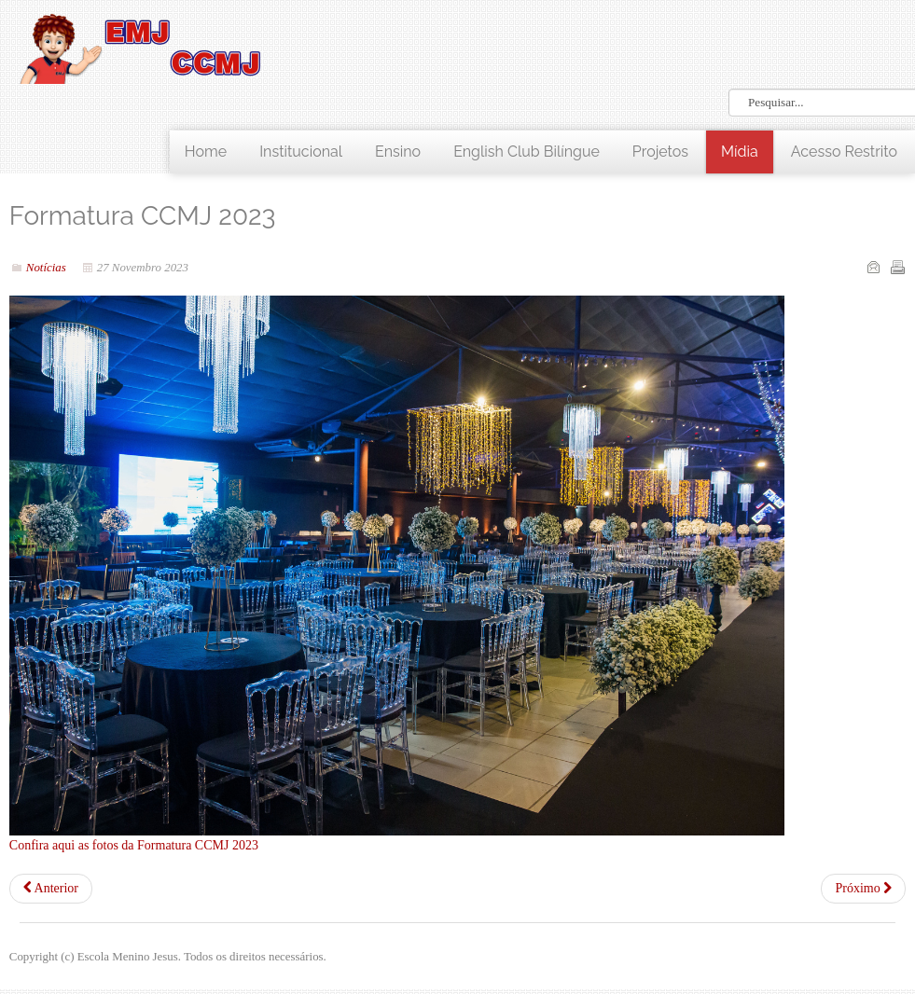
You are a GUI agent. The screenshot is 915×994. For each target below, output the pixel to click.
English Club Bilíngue (526, 151)
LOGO (140, 46)
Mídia (739, 151)
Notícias (46, 267)
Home (206, 151)
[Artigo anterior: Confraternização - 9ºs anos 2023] (50, 889)
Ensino (398, 151)
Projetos (660, 151)
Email (873, 266)
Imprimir (897, 266)
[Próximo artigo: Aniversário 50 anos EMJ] (863, 889)
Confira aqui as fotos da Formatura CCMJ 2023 (133, 845)
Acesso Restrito (844, 151)
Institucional (300, 151)
